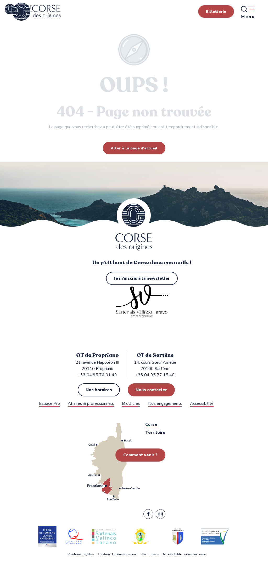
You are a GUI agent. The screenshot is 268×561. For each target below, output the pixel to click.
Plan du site (150, 554)
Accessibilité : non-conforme (184, 554)
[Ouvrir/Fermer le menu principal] (247, 11)
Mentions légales (81, 554)
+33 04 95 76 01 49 (97, 375)
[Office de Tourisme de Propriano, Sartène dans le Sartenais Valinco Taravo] (18, 9)
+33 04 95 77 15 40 (155, 375)
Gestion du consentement (117, 554)
